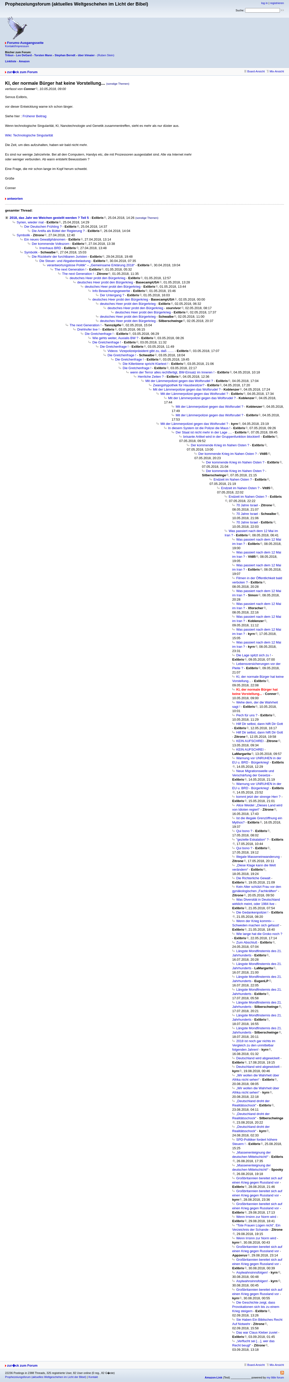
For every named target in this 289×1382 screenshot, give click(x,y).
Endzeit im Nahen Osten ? (233, 479)
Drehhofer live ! (88, 329)
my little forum (275, 1377)
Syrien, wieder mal (30, 222)
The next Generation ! (70, 269)
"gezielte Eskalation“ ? (252, 839)
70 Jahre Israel (247, 505)
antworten (15, 198)
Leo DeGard (24, 55)
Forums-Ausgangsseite (25, 43)
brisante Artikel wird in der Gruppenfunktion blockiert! (221, 436)
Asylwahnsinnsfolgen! (252, 1272)
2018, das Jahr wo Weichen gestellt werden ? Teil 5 (49, 218)
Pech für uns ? (246, 715)
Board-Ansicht (254, 71)
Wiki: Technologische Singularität (29, 135)
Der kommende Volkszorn (50, 244)
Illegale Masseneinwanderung (258, 857)
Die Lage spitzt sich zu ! (253, 655)
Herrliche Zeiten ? (151, 376)
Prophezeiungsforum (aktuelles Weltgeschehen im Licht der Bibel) (45, 1376)
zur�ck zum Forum (22, 72)
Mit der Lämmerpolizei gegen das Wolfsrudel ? (179, 381)
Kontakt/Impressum (17, 46)
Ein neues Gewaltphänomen (44, 239)
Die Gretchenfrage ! (99, 334)
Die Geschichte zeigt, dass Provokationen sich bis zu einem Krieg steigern (255, 1307)
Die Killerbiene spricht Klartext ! (145, 364)
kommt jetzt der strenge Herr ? (258, 797)
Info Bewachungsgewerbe (111, 291)
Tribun (9, 55)
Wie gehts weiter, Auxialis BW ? (115, 338)
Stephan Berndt (65, 55)
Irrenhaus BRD (50, 248)
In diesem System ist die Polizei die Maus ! (199, 428)
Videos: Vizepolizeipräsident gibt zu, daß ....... (141, 351)
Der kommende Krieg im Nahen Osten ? (220, 445)
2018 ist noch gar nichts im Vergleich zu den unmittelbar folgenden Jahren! (253, 1045)
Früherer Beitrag (34, 116)
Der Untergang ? (112, 295)
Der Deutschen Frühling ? (43, 226)
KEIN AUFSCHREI (250, 741)
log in (264, 3)
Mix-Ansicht (275, 71)
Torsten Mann (43, 55)
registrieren (277, 3)
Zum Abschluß (246, 942)
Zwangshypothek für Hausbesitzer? (178, 385)
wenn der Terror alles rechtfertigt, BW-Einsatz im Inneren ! (172, 372)
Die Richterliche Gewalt (253, 878)
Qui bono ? (244, 831)
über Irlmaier (86, 55)
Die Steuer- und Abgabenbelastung (64, 261)
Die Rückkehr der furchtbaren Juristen (59, 256)
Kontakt (93, 1376)
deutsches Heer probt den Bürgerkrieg (97, 278)
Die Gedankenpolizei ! (252, 912)
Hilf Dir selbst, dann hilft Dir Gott (259, 724)
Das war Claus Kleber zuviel (256, 1332)
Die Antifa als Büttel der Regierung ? (58, 231)
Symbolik (23, 235)
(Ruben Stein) (105, 55)
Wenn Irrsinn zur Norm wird (256, 1217)
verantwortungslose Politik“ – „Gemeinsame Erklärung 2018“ (91, 265)
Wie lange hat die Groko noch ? (259, 934)
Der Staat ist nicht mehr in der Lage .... (204, 432)
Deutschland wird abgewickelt (257, 1058)
